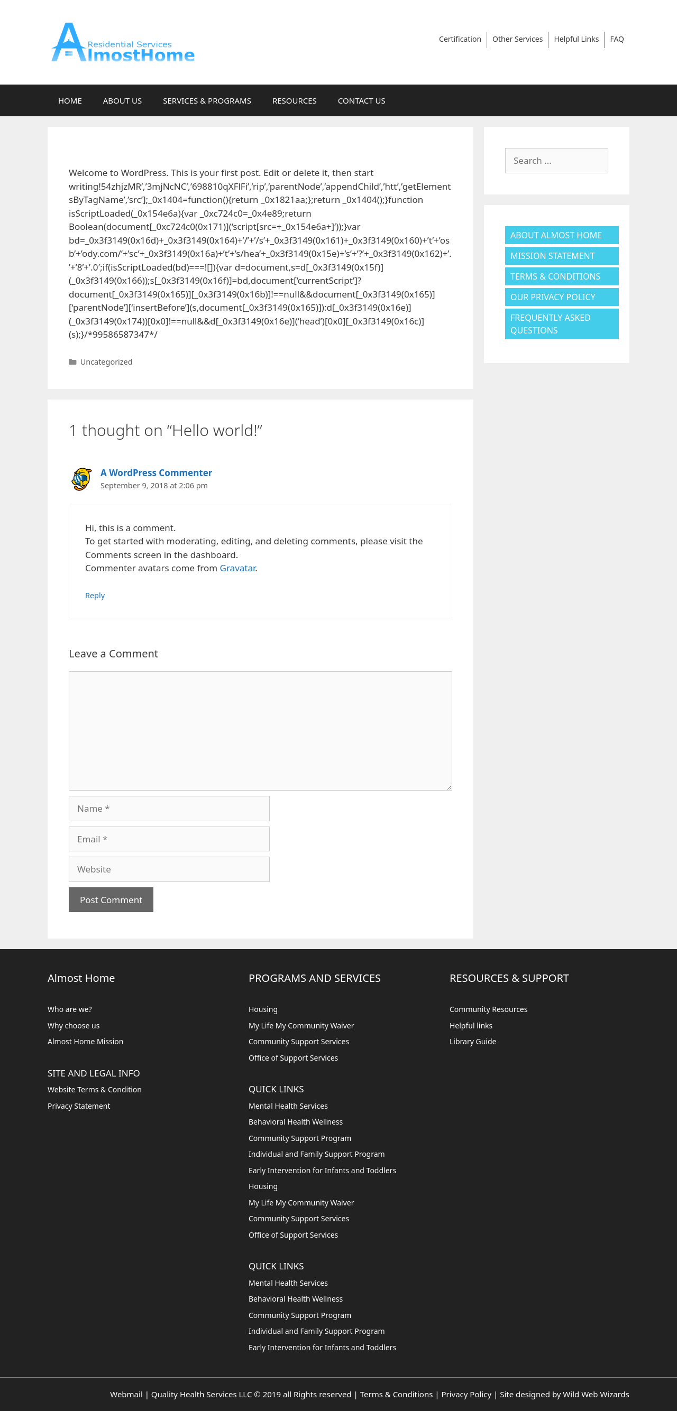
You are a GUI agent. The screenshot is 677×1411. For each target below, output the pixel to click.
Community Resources (489, 1009)
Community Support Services (299, 1041)
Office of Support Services (293, 1058)
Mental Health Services (288, 1106)
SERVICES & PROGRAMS (207, 100)
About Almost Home (556, 235)
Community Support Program (300, 1138)
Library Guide (473, 1041)
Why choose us (73, 1025)
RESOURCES (294, 100)
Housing (263, 1009)
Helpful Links (576, 39)
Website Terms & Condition (95, 1089)
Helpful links (471, 1025)
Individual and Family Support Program (317, 1154)
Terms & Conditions (555, 276)
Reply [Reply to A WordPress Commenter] (95, 595)
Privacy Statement (79, 1106)
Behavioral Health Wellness (296, 1122)
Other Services (517, 39)
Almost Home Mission (85, 1041)
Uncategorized (106, 362)
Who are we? (70, 1009)
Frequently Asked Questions (550, 324)
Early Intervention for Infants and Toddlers (322, 1170)
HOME (70, 100)
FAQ (617, 39)
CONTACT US (362, 100)
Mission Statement (552, 256)
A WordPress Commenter (156, 473)
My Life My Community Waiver (301, 1025)
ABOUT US (122, 100)
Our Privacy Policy (553, 297)
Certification (460, 39)
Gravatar (237, 568)
